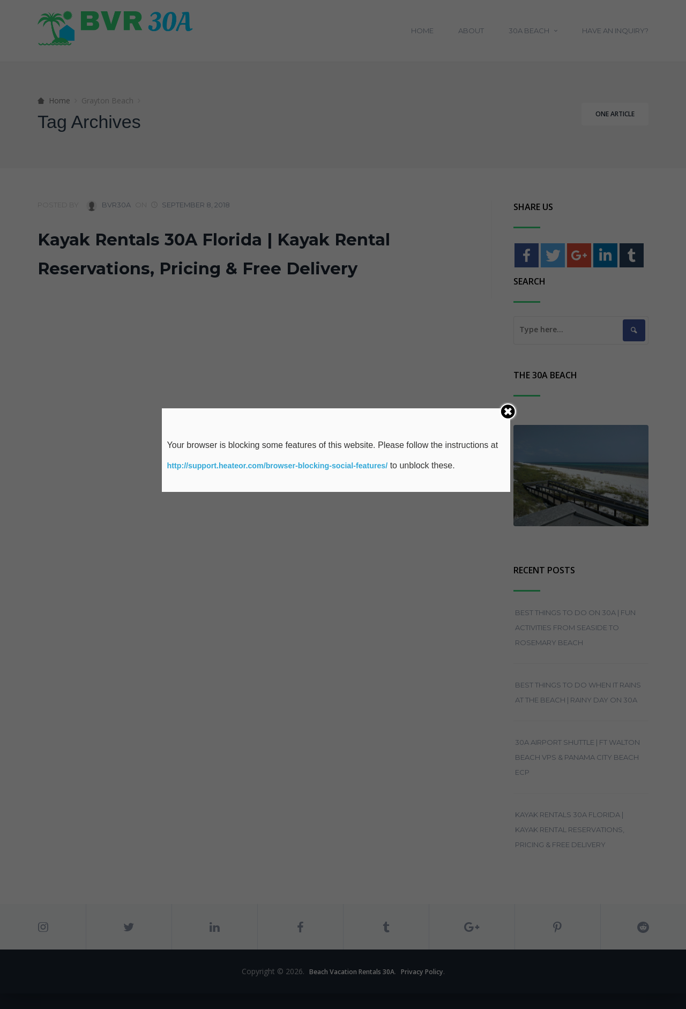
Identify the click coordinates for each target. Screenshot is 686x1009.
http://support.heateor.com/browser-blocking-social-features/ (291, 465)
